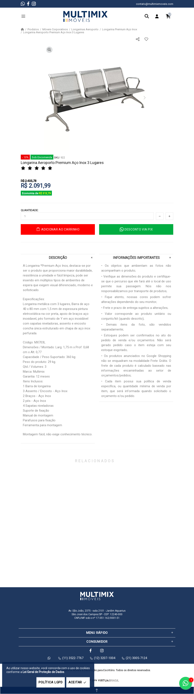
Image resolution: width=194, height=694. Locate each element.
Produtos (33, 29)
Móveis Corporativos (55, 29)
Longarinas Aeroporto (84, 29)
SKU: (57, 157)
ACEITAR (78, 682)
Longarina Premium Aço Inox (119, 29)
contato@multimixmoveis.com (154, 4)
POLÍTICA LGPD (51, 682)
